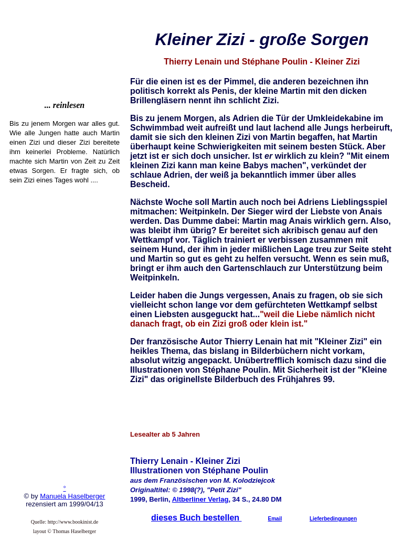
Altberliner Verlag (200, 499)
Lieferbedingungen (333, 519)
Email (275, 519)
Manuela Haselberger (72, 496)
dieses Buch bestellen (196, 517)
